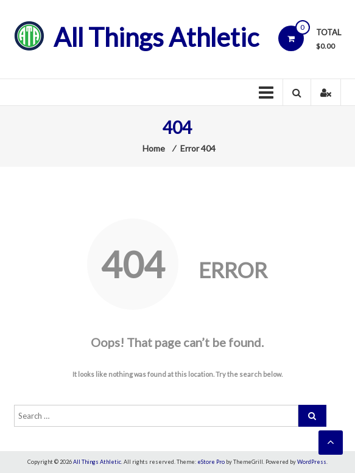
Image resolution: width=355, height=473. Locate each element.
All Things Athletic (156, 37)
